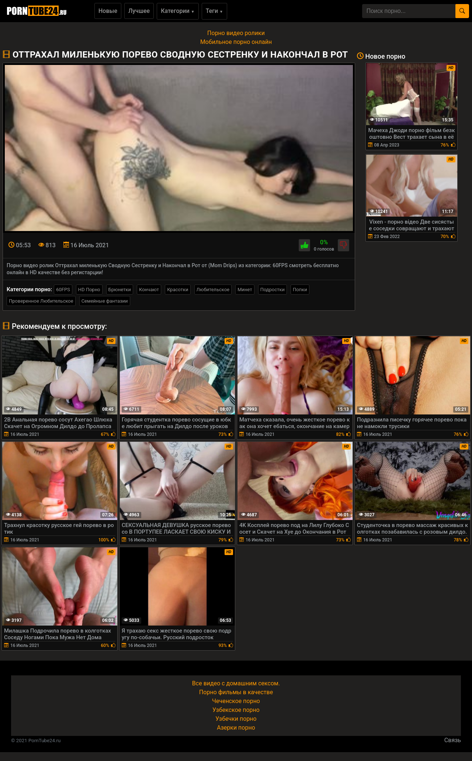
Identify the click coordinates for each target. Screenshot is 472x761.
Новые (107, 10)
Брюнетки (119, 289)
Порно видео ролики (236, 33)
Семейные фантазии (104, 301)
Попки (300, 289)
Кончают (149, 289)
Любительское (213, 289)
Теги (214, 10)
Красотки (177, 289)
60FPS (63, 289)
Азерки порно (236, 727)
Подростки (272, 289)
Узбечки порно (235, 718)
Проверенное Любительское (41, 301)
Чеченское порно (236, 701)
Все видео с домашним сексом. (236, 683)
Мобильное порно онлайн (236, 41)
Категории (178, 10)
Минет (244, 289)
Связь (452, 740)
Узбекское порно (236, 709)
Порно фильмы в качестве (236, 692)
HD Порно (89, 289)
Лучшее (139, 10)
